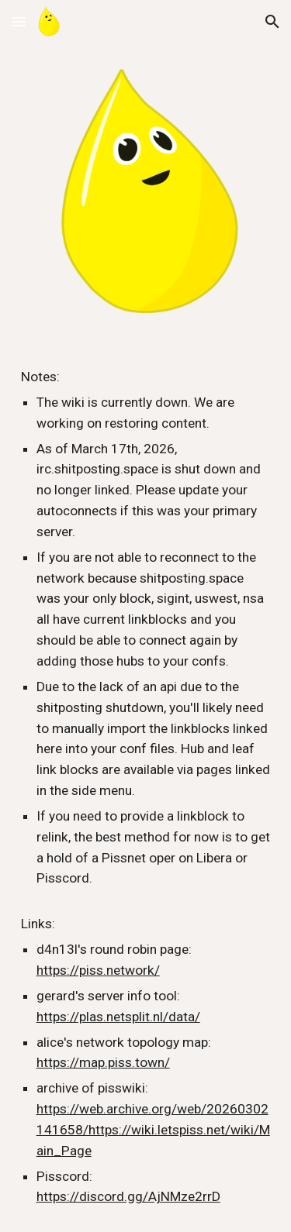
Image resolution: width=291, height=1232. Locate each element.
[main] (146, 786)
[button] (18, 21)
